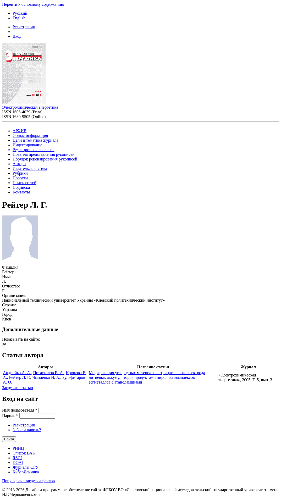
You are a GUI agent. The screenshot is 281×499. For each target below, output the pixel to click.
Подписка (21, 187)
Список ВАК (24, 453)
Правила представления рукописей (44, 154)
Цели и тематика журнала (35, 140)
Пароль (10, 415)
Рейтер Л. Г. (19, 377)
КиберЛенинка (26, 472)
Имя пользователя (19, 410)
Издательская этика (30, 168)
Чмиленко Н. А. (46, 377)
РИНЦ (18, 448)
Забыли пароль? (27, 430)
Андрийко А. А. (17, 372)
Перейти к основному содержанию (33, 4)
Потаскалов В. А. (48, 372)
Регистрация (24, 27)
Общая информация (30, 135)
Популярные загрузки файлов (28, 481)
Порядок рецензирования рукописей (45, 159)
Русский (20, 13)
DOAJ (18, 462)
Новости (20, 178)
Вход (17, 36)
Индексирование (27, 145)
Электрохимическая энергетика (30, 107)
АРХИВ (19, 131)
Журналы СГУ (25, 467)
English (19, 18)
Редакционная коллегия (33, 149)
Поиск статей (24, 182)
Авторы (19, 164)
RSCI (17, 458)
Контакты (21, 192)
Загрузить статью (17, 387)
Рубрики (20, 173)
